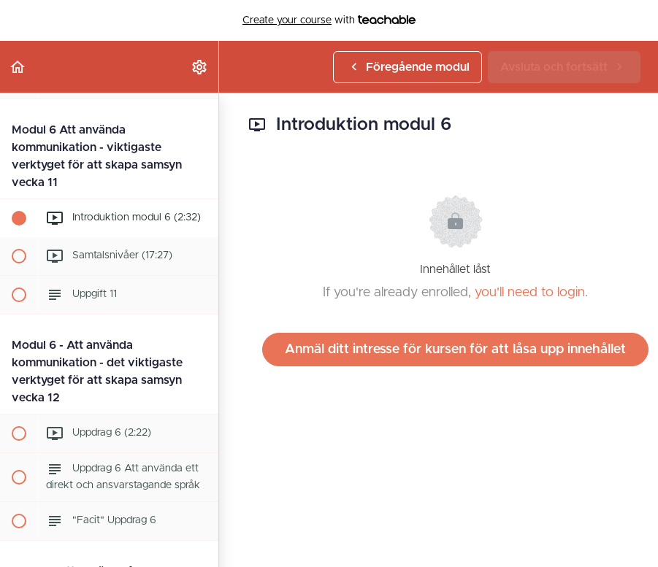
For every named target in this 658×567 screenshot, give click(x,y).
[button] (18, 67)
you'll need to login (530, 292)
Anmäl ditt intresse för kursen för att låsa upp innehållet (455, 349)
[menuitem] (200, 67)
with (329, 20)
